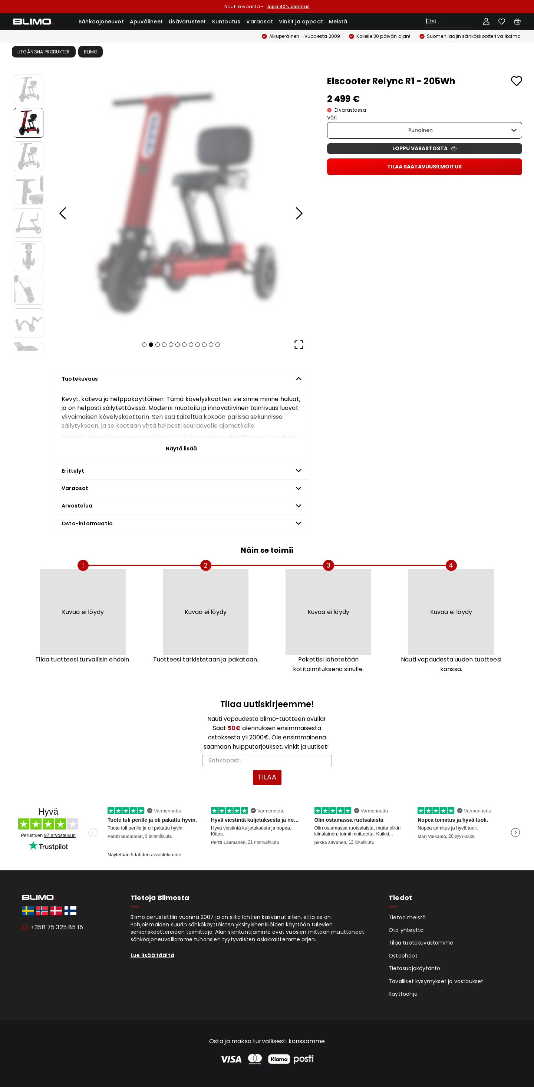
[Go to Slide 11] (211, 344)
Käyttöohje (403, 994)
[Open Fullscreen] (298, 344)
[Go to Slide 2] (28, 123)
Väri (332, 117)
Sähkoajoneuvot (101, 21)
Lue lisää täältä (152, 955)
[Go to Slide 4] (28, 189)
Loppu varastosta (424, 148)
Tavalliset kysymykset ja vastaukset (436, 981)
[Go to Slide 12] (217, 344)
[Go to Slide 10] (204, 344)
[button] (181, 203)
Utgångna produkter (43, 52)
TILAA (267, 777)
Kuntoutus (226, 21)
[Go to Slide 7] (28, 290)
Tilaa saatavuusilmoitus (424, 166)
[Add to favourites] (516, 81)
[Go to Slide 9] (197, 344)
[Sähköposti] (267, 760)
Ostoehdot (403, 955)
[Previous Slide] (63, 213)
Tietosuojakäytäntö (415, 968)
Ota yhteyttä (406, 930)
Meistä (338, 21)
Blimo (90, 52)
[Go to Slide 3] (28, 156)
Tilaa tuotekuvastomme (421, 942)
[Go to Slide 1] (28, 89)
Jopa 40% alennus (288, 6)
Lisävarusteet (187, 21)
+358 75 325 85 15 (57, 927)
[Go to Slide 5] (28, 223)
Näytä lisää (181, 448)
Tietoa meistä (407, 917)
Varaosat (259, 21)
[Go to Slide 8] (28, 323)
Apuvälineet (146, 21)
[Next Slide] (298, 213)
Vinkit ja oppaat (301, 21)
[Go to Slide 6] (28, 256)
